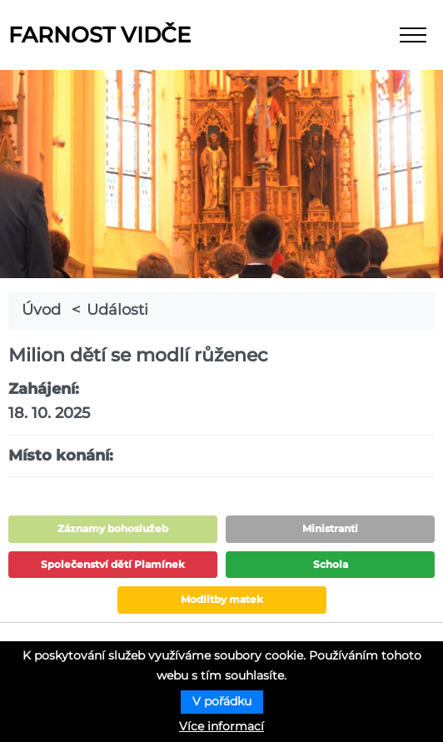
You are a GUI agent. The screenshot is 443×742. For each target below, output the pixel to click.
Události (117, 310)
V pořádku (221, 701)
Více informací (221, 726)
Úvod (41, 310)
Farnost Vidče (99, 35)
